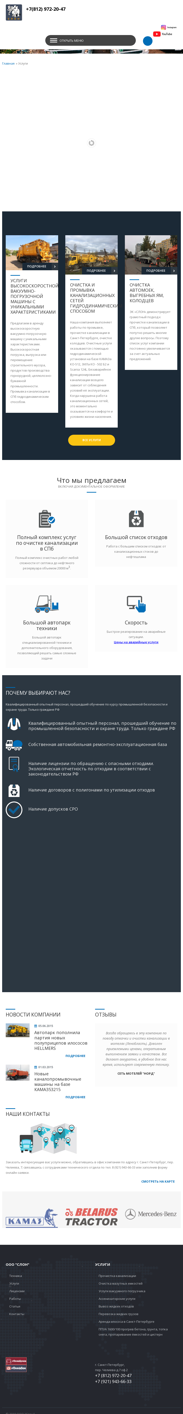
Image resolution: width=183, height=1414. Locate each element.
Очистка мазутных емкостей (120, 1283)
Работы (15, 1299)
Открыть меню (72, 40)
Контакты (16, 1314)
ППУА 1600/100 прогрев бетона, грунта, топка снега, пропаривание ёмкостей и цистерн (133, 1332)
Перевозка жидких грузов (118, 1314)
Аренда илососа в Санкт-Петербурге (126, 1321)
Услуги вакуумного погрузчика (122, 1291)
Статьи (14, 1306)
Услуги (14, 1283)
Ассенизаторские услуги (117, 1299)
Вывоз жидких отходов (116, 1306)
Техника (15, 1276)
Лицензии (17, 1291)
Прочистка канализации (117, 1276)
